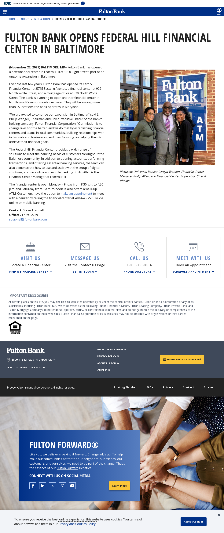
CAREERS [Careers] (103, 368)
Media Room (42, 19)
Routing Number (126, 386)
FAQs (151, 386)
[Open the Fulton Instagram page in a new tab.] (62, 484)
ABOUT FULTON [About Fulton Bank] (108, 361)
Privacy (168, 386)
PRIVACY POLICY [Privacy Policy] (108, 355)
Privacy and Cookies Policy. (79, 524)
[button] (5, 11)
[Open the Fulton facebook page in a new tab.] (32, 484)
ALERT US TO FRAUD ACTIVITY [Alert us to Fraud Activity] (29, 366)
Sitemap (209, 386)
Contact (188, 386)
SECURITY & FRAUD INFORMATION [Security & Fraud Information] (36, 358)
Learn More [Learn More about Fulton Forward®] (119, 484)
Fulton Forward (67, 467)
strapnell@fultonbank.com (28, 219)
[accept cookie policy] (194, 521)
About (25, 19)
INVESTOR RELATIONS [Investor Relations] (112, 348)
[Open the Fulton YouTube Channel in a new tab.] (72, 484)
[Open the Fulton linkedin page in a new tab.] (42, 484)
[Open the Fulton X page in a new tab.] (52, 484)
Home (12, 19)
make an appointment (76, 193)
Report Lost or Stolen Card (182, 358)
